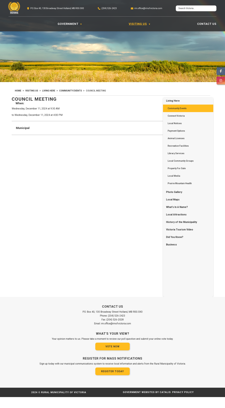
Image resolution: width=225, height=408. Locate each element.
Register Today (112, 382)
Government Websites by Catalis (147, 403)
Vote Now (112, 357)
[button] (211, 8)
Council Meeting (96, 90)
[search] (193, 8)
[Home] (10, 23)
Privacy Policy (183, 403)
